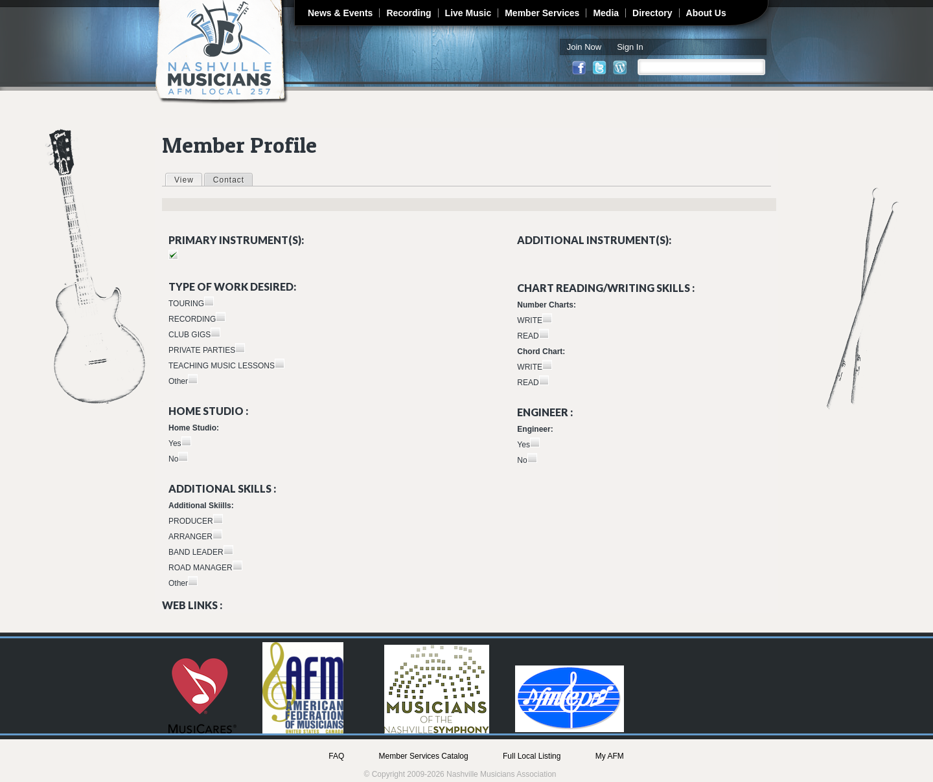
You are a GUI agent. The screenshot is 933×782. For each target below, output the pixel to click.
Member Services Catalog (423, 756)
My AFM (609, 756)
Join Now (584, 47)
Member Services (542, 12)
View (188, 179)
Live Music (468, 12)
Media (606, 12)
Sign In (630, 47)
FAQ (336, 756)
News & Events (340, 12)
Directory (652, 12)
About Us (706, 12)
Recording (408, 12)
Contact (228, 179)
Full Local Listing (531, 756)
